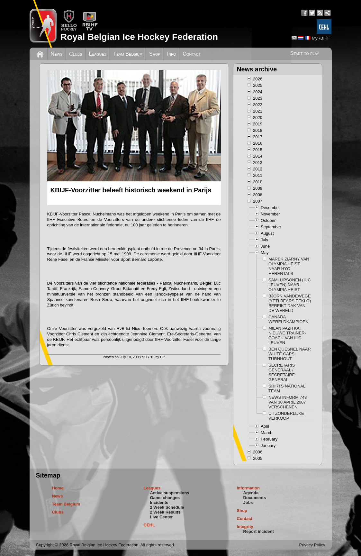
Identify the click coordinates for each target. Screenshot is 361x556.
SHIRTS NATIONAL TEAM (286, 388)
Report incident (258, 531)
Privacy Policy (312, 544)
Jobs (248, 502)
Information (248, 488)
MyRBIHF (321, 38)
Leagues (97, 54)
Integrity (245, 526)
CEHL (149, 525)
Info (171, 54)
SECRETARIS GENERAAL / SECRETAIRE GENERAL (281, 372)
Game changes (165, 497)
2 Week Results (165, 512)
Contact (192, 54)
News (57, 54)
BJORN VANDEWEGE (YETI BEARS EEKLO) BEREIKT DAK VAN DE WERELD (289, 303)
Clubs (75, 54)
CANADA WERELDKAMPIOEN (288, 319)
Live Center (161, 517)
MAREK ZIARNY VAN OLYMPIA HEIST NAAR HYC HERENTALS (288, 266)
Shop (154, 54)
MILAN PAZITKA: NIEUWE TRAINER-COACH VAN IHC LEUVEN (287, 335)
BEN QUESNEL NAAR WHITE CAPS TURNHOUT (289, 354)
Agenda (251, 492)
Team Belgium (127, 54)
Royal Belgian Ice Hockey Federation (139, 37)
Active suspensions (169, 492)
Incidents (159, 502)
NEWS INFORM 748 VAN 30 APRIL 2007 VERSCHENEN (287, 402)
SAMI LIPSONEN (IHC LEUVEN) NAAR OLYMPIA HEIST (289, 285)
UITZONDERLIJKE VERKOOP (286, 416)
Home (58, 488)
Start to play (304, 53)
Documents (254, 497)
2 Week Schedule (167, 507)
